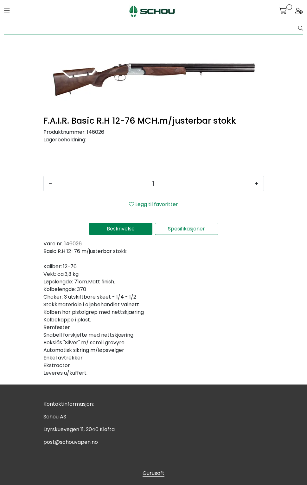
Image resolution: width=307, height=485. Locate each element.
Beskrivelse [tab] (121, 228)
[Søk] (151, 28)
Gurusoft (153, 473)
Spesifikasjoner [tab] (186, 228)
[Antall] (153, 183)
